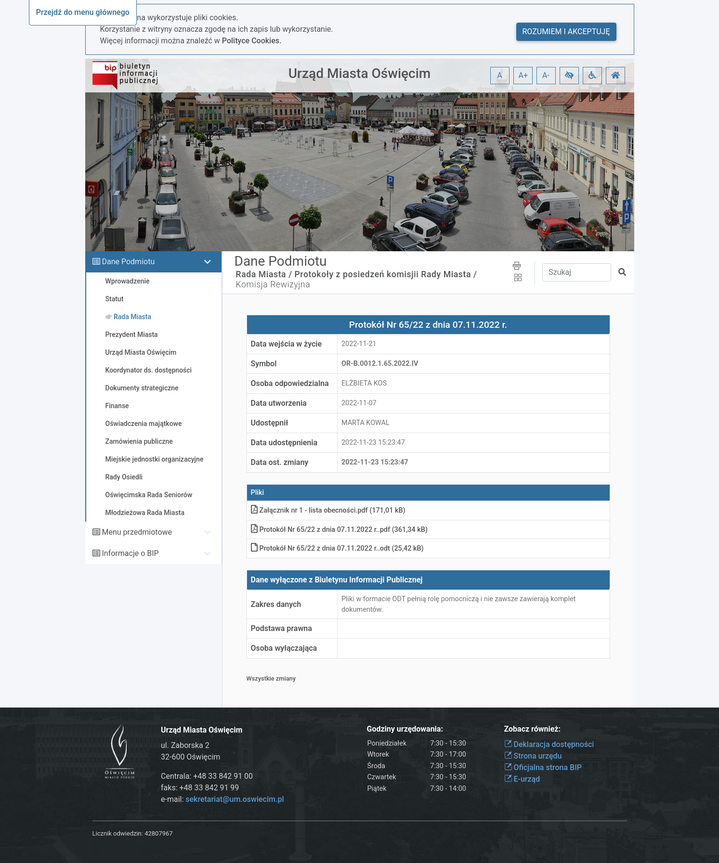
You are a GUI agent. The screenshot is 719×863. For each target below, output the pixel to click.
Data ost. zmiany (280, 462)
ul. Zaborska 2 (185, 745)
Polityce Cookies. (252, 40)
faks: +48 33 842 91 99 (200, 787)
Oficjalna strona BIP (543, 767)
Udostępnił (269, 422)
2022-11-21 (359, 344)
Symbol (264, 363)
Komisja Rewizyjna (273, 284)
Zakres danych (276, 604)
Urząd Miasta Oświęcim (359, 73)
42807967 (158, 833)
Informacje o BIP (130, 553)
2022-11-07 (359, 403)
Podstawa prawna (281, 628)
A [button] (499, 75)
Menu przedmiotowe (137, 532)
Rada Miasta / (264, 274)
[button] (569, 75)
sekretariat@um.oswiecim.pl (234, 799)
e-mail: (222, 799)
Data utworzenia (279, 403)
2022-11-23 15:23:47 (373, 442)
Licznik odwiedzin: (117, 833)
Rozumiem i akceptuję (566, 31)
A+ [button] (523, 75)
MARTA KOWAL (365, 423)
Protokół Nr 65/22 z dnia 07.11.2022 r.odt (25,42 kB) (337, 548)
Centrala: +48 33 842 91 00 (207, 776)
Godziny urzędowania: (405, 729)
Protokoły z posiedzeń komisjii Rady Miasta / (386, 274)
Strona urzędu (533, 755)
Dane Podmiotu (128, 261)
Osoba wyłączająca (284, 648)
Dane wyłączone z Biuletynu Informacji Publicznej (337, 579)
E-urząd (522, 779)
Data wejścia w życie (286, 343)
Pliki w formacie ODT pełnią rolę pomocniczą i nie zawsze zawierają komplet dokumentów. (458, 604)
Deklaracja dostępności (549, 744)
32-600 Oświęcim (190, 756)
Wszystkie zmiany (271, 678)
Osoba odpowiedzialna (290, 383)
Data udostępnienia (284, 442)
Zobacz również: (532, 729)
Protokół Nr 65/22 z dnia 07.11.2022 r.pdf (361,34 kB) (339, 530)
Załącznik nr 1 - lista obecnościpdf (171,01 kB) (328, 510)
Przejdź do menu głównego (83, 12)
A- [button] (545, 75)
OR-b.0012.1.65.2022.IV (379, 364)
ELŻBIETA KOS (364, 383)
